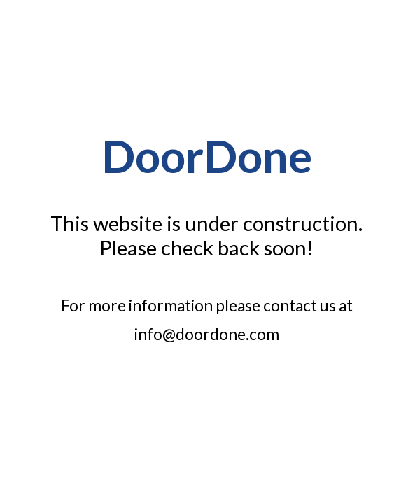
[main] (206, 162)
